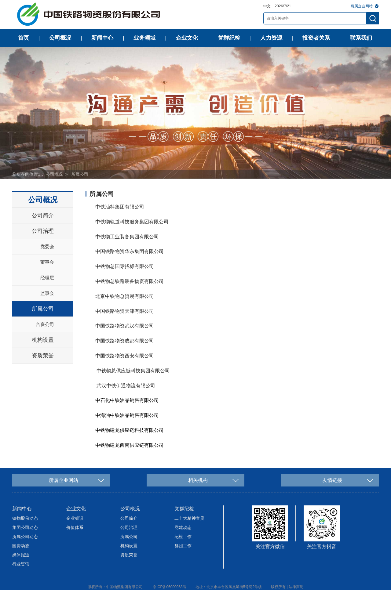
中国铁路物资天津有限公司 (124, 311)
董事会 (47, 262)
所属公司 (79, 174)
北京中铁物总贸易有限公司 (124, 296)
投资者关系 (316, 38)
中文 (267, 6)
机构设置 (43, 340)
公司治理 (43, 231)
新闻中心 (102, 38)
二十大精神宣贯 (189, 518)
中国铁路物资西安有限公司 (124, 355)
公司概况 (60, 38)
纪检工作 (183, 536)
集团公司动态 (25, 527)
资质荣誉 (43, 356)
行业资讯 (20, 564)
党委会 (47, 246)
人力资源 (271, 38)
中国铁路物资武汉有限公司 (124, 325)
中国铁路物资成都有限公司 (124, 340)
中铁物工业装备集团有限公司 (127, 236)
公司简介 (43, 215)
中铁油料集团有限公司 (119, 206)
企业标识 (74, 518)
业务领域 (144, 38)
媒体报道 (20, 554)
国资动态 (20, 545)
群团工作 (183, 545)
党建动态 (183, 527)
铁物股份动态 (25, 518)
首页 (23, 38)
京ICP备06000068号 (169, 587)
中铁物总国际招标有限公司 (124, 266)
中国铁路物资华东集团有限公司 (129, 251)
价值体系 (74, 527)
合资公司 (45, 324)
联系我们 (361, 38)
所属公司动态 (25, 536)
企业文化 (187, 38)
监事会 (47, 293)
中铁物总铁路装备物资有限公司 (129, 281)
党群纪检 (229, 38)
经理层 (47, 277)
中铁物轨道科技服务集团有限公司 (132, 221)
